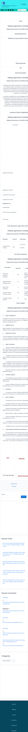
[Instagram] (12, 10)
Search (3, 494)
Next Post (14, 486)
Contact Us (14, 709)
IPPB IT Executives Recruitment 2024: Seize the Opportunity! (13, 626)
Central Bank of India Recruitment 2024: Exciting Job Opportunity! (13, 595)
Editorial (14, 693)
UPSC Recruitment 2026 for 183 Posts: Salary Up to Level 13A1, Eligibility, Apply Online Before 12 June (14, 573)
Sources (14, 699)
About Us (14, 688)
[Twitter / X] (6, 10)
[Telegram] (8, 10)
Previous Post (14, 483)
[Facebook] (2, 10)
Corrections (14, 704)
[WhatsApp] (4, 10)
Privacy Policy (14, 720)
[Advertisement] (14, 142)
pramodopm (5, 589)
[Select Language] (22, 10)
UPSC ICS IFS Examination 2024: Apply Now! (13, 637)
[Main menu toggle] (23, 4)
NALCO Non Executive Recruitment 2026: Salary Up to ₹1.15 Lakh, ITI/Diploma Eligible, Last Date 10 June (13, 537)
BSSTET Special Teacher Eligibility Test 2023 (13, 614)
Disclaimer (14, 714)
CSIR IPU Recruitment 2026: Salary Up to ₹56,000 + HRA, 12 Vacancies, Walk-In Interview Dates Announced (14, 564)
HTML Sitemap (14, 725)
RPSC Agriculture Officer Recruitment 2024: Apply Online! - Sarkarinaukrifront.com (14, 633)
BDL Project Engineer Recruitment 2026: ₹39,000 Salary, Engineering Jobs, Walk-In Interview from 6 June (14, 555)
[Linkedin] (10, 10)
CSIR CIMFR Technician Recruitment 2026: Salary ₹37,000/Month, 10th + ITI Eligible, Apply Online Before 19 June (14, 546)
